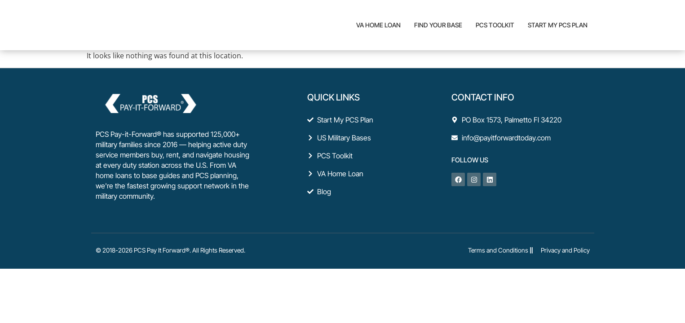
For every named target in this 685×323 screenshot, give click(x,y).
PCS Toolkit (495, 25)
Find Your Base (438, 25)
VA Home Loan (378, 25)
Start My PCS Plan (558, 25)
